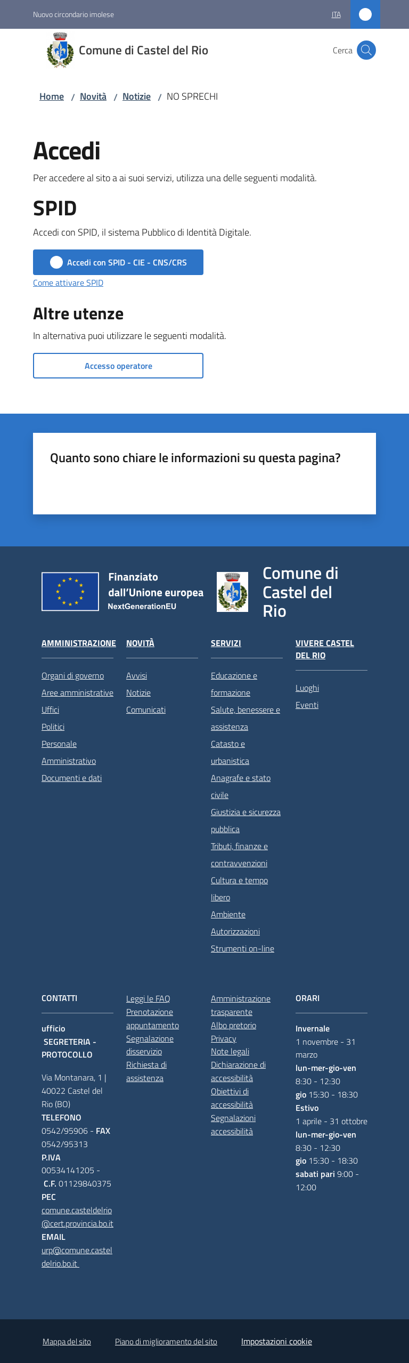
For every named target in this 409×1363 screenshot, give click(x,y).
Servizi (226, 643)
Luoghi (307, 687)
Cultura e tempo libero (239, 889)
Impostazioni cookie (276, 1341)
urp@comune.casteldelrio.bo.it (77, 1257)
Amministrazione (79, 643)
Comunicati (146, 709)
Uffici (50, 709)
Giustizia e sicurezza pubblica (246, 820)
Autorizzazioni (235, 931)
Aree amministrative (77, 692)
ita (336, 14)
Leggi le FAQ (148, 998)
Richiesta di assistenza (146, 1071)
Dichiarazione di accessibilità (238, 1071)
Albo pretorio (233, 1025)
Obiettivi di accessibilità (232, 1098)
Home (51, 96)
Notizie (136, 96)
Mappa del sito (67, 1341)
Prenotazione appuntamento (152, 1018)
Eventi (307, 704)
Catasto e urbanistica (230, 752)
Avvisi (136, 675)
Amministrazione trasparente (241, 1005)
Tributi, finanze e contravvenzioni (239, 854)
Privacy (223, 1038)
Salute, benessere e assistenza (245, 718)
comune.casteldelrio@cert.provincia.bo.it (77, 1217)
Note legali (230, 1051)
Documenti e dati (72, 777)
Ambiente (228, 914)
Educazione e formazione (234, 684)
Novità (93, 96)
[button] (366, 50)
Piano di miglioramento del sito (166, 1341)
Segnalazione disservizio (150, 1045)
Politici (53, 726)
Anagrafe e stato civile (241, 786)
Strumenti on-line (242, 948)
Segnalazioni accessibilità (233, 1124)
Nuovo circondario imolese (73, 14)
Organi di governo (73, 675)
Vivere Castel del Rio (325, 649)
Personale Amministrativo (69, 752)
